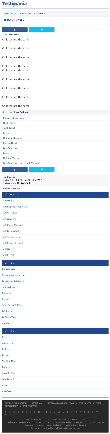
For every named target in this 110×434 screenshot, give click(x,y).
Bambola (6, 293)
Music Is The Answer (13, 118)
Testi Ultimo (8, 201)
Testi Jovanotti (9, 219)
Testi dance (37, 403)
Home (6, 133)
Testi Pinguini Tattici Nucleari (16, 207)
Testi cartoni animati (90, 403)
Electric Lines (26, 14)
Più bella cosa (8, 269)
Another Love (8, 343)
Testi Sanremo (30, 406)
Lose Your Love (10, 148)
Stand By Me (8, 373)
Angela (5, 323)
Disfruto (6, 349)
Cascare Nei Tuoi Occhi (13, 275)
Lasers (6, 153)
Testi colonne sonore (16, 403)
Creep (5, 385)
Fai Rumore (7, 311)
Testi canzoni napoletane (61, 403)
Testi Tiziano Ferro (11, 237)
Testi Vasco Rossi (10, 213)
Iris (3, 337)
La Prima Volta (9, 317)
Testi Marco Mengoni (12, 225)
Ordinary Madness (12, 138)
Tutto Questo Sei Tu (11, 305)
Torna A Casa (8, 287)
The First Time (9, 361)
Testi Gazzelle (8, 249)
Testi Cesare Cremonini (13, 243)
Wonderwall (8, 379)
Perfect (5, 299)
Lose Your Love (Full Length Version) (21, 163)
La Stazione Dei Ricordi (13, 281)
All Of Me (6, 391)
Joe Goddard (10, 14)
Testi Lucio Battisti (11, 231)
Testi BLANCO (8, 255)
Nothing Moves (11, 158)
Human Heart (10, 143)
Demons (6, 367)
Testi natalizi (11, 406)
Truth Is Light (9, 128)
